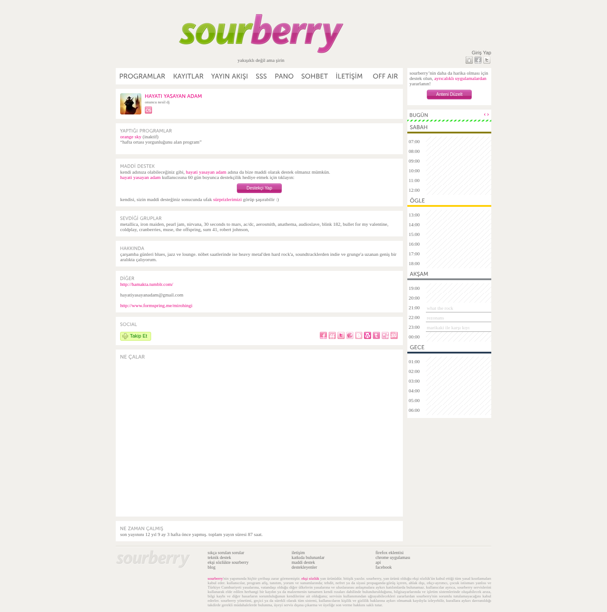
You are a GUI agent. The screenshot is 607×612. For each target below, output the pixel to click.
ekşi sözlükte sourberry (228, 562)
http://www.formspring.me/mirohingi (156, 305)
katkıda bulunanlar (308, 557)
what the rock (440, 308)
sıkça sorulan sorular (226, 552)
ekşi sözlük (310, 578)
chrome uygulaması (393, 557)
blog (212, 567)
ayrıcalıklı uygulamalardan (460, 78)
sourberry (215, 578)
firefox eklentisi (390, 552)
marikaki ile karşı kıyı (448, 327)
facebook (384, 567)
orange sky (130, 136)
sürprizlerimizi (227, 199)
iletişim (298, 552)
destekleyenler (304, 567)
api (378, 562)
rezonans (435, 317)
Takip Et (138, 335)
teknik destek (219, 557)
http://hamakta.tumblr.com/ (146, 284)
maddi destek (303, 562)
